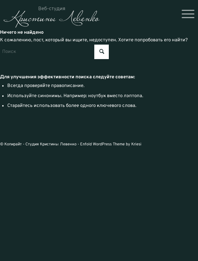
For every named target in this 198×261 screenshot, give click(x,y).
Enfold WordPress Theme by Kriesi (110, 144)
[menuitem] (184, 14)
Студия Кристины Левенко (51, 144)
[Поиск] (54, 52)
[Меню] (184, 14)
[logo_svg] (52, 17)
